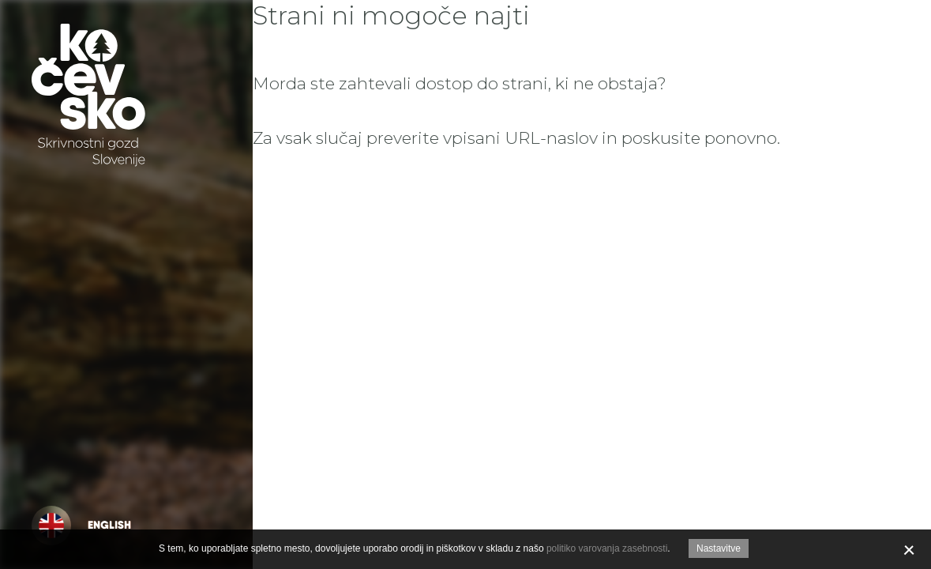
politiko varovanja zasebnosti (606, 548)
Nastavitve (718, 548)
